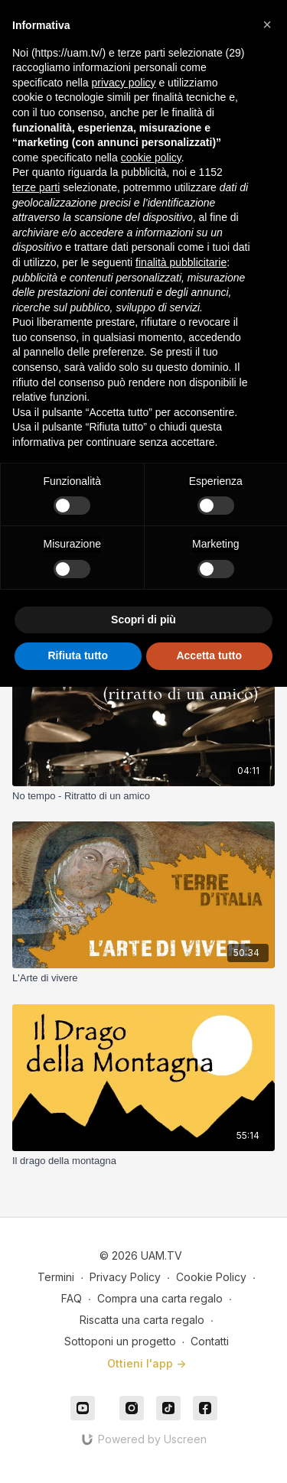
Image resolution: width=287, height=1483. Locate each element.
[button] (267, 24)
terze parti (36, 187)
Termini (56, 1276)
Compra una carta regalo (160, 1298)
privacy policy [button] (124, 82)
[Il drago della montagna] (143, 1161)
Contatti (210, 1341)
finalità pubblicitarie (181, 262)
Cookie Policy (211, 1276)
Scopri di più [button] (143, 619)
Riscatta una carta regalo (142, 1319)
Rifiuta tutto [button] (77, 655)
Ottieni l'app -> (146, 1363)
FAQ (71, 1298)
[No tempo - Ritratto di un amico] (143, 796)
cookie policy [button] (151, 157)
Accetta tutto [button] (209, 655)
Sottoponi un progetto (120, 1341)
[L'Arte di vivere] (143, 978)
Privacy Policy (125, 1276)
